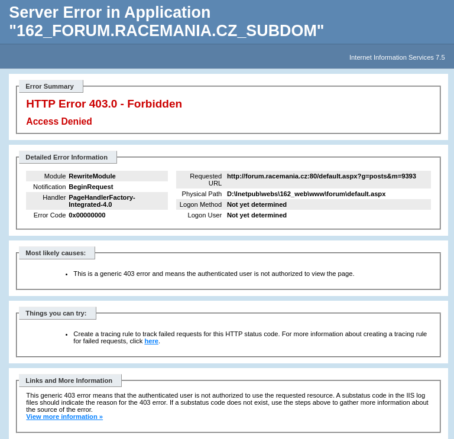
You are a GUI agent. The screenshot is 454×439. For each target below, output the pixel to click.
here (151, 340)
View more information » (64, 416)
